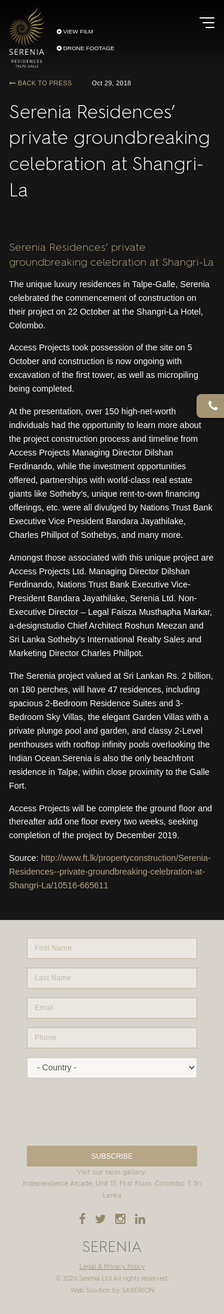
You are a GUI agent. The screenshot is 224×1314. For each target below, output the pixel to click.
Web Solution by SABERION (112, 1290)
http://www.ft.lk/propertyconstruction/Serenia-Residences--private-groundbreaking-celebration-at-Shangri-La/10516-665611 (110, 871)
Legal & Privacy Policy (112, 1266)
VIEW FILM (75, 31)
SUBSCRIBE (112, 1156)
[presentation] (112, 1112)
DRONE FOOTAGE (85, 48)
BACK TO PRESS (40, 83)
